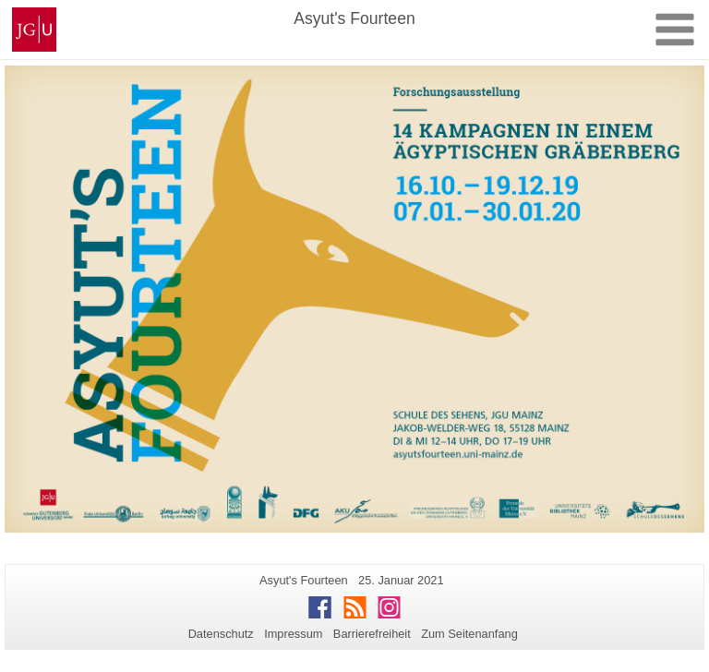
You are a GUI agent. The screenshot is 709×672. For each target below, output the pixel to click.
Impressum (293, 634)
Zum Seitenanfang (469, 634)
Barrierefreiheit (372, 634)
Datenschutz (221, 634)
